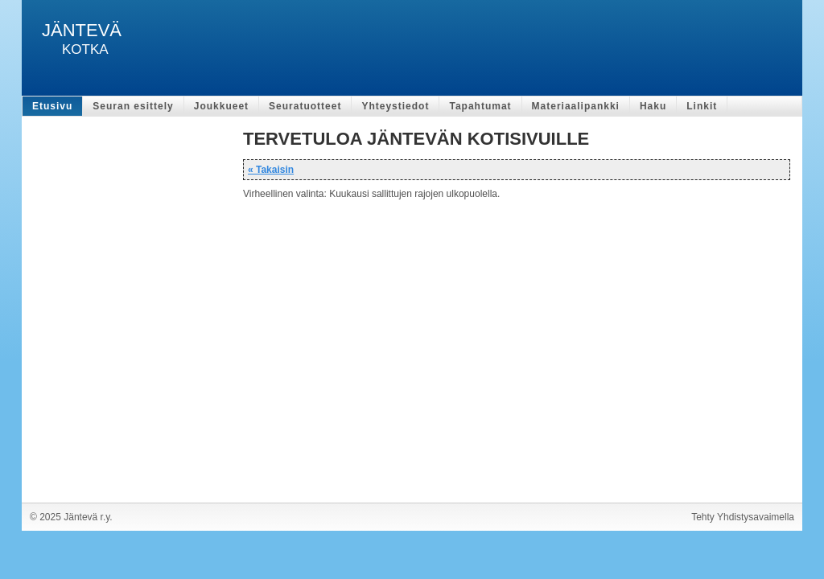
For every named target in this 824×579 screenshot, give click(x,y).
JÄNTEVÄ (82, 30)
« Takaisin (271, 169)
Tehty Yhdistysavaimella (742, 517)
